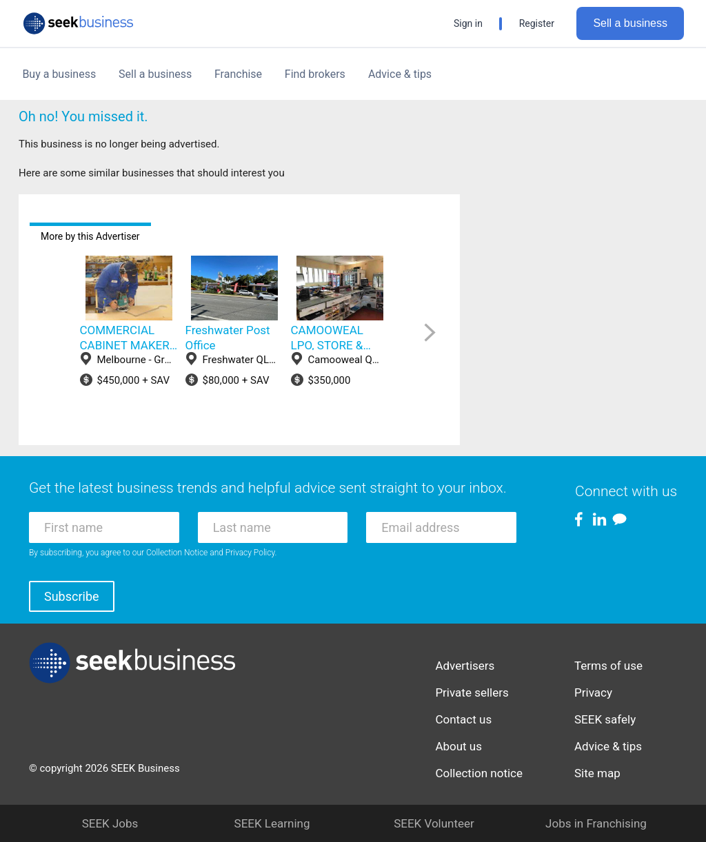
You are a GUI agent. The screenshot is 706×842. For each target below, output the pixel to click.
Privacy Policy (250, 552)
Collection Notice (177, 552)
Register (536, 23)
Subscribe (71, 596)
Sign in (468, 23)
